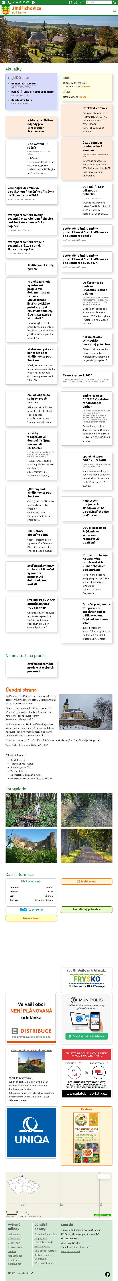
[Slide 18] (90, 59)
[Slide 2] (27, 59)
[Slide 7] (47, 59)
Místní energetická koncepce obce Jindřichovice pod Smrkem (40, 354)
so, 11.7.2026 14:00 (21, 101)
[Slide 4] (35, 59)
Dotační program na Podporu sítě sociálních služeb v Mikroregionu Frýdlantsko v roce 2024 (96, 613)
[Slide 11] (63, 59)
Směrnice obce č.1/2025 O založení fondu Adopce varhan (96, 401)
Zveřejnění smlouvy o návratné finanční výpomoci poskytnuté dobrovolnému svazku (40, 575)
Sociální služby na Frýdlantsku (87, 978)
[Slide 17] (86, 59)
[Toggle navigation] (114, 10)
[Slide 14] (74, 59)
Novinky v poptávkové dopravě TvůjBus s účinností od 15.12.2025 (38, 440)
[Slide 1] (23, 59)
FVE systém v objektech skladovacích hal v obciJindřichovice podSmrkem (96, 508)
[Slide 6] (43, 59)
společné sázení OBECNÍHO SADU (94, 458)
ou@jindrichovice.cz (79, 1247)
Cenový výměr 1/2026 (77, 375)
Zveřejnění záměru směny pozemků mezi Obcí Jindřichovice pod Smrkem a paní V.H (85, 232)
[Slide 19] (94, 59)
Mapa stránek (15, 1256)
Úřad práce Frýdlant (44, 1263)
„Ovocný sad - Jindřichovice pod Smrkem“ (39, 493)
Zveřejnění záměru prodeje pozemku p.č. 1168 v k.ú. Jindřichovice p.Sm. (26, 246)
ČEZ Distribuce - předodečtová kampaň (93, 146)
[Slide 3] (31, 59)
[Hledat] (99, 2)
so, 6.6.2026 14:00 (32, 93)
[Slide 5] (39, 59)
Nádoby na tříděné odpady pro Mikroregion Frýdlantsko (40, 126)
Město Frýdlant (42, 1246)
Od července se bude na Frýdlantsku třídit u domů (95, 288)
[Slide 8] (51, 59)
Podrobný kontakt (70, 1251)
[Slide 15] (78, 59)
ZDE (46, 745)
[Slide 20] (98, 59)
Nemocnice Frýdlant (45, 1251)
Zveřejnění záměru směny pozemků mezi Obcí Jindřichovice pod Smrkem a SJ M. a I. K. (85, 259)
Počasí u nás (31, 890)
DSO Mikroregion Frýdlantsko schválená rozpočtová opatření (94, 535)
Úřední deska (14, 1238)
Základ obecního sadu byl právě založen (38, 399)
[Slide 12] (66, 59)
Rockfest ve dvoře (95, 108)
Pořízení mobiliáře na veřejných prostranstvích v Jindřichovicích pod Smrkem (95, 562)
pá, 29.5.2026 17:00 (23, 85)
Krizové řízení (31, 918)
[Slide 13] (70, 59)
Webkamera (86, 881)
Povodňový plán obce (87, 909)
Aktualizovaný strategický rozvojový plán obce (96, 340)
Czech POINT (15, 1243)
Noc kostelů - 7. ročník (38, 146)
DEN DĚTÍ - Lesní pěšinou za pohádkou (94, 190)
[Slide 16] (82, 59)
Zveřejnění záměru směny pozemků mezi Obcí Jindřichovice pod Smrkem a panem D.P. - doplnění (30, 220)
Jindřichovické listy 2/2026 (40, 267)
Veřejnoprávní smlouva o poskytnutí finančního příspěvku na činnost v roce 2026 (31, 192)
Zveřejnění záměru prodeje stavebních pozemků (40, 667)
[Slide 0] (19, 59)
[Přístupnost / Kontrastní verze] (70, 2)
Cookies (12, 1251)
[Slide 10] (59, 59)
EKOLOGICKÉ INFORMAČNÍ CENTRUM (31, 1050)
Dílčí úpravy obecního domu (38, 533)
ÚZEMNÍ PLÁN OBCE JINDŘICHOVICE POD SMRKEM (41, 604)
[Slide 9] (55, 59)
